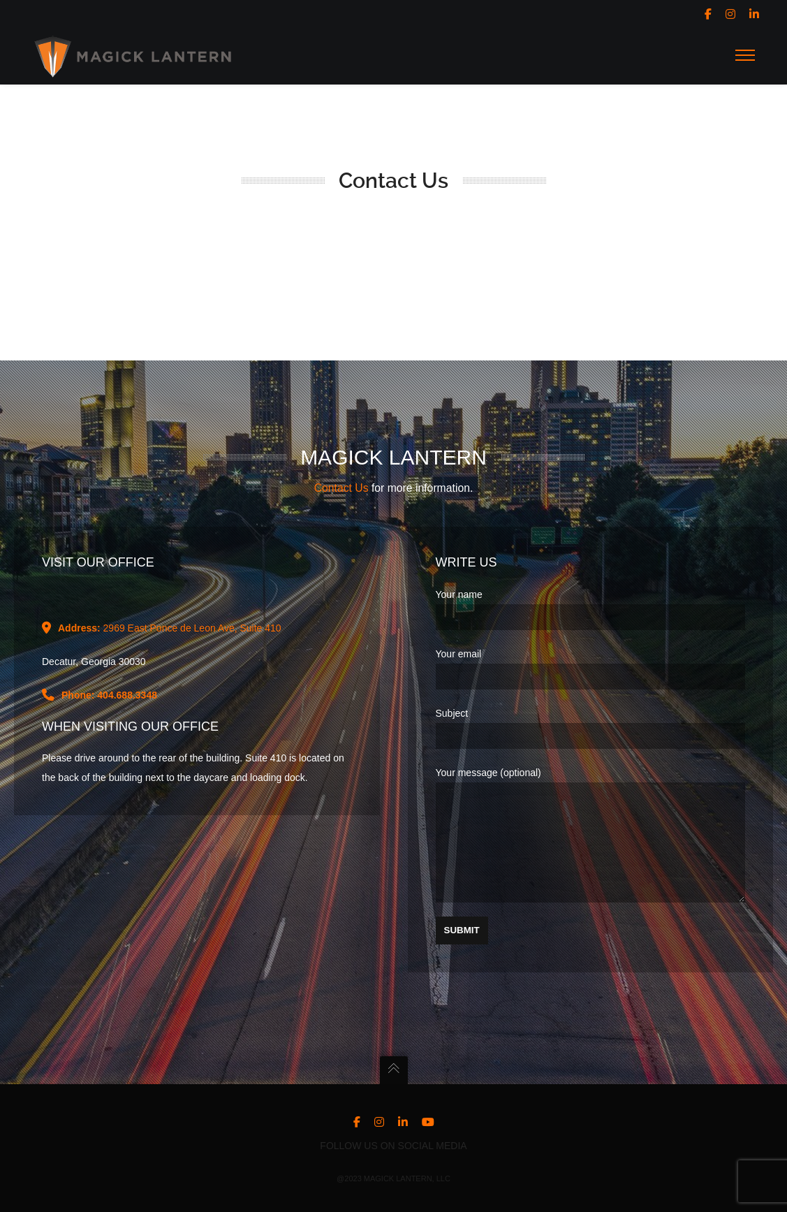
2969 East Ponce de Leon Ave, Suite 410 (169, 607)
